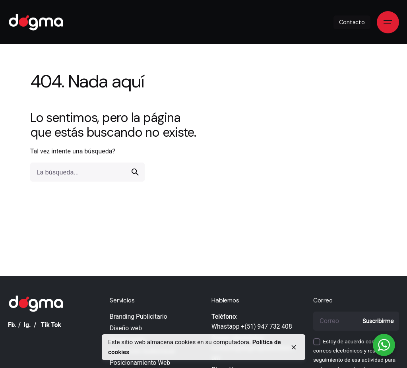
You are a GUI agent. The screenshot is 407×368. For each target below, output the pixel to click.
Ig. (27, 325)
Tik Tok (51, 325)
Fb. (12, 325)
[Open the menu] (388, 22)
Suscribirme (377, 321)
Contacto (352, 22)
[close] (293, 347)
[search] (135, 172)
